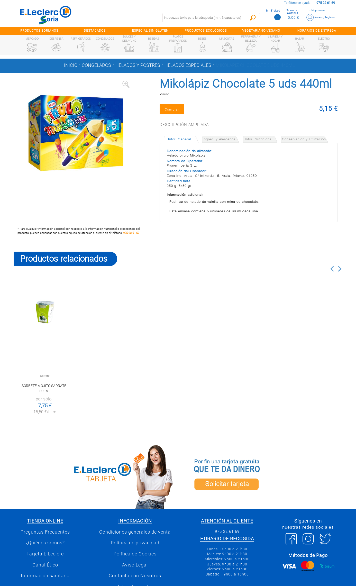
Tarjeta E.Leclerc (45, 553)
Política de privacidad (135, 542)
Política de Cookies (135, 553)
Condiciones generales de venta (135, 532)
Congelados (96, 65)
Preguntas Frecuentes (45, 532)
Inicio (70, 65)
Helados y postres (137, 65)
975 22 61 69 (131, 233)
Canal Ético (45, 564)
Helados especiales (188, 65)
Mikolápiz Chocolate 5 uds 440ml (255, 65)
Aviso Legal (135, 564)
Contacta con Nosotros (135, 575)
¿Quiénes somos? (45, 542)
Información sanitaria (45, 575)
